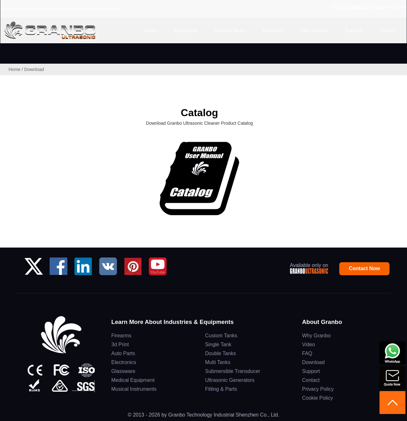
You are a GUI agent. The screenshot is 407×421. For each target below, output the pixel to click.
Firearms (121, 335)
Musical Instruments (133, 389)
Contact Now (364, 268)
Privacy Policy (318, 389)
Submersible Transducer (232, 371)
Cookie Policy (317, 398)
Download (313, 362)
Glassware (123, 371)
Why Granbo (316, 335)
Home (14, 69)
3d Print (120, 344)
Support (311, 371)
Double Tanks (220, 353)
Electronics (123, 362)
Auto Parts (123, 353)
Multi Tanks (218, 362)
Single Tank (218, 344)
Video (308, 344)
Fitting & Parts (221, 389)
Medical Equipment (133, 380)
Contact (311, 380)
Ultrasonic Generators (230, 380)
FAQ (307, 353)
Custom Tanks (221, 335)
